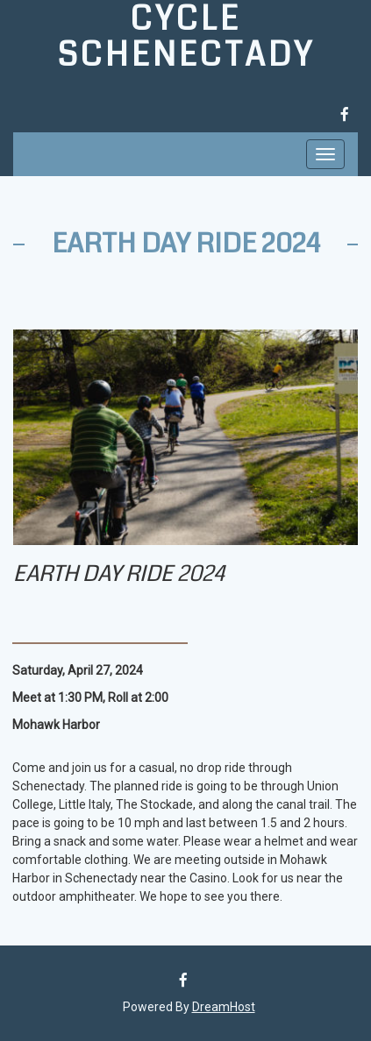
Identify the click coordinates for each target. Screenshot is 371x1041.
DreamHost (223, 1007)
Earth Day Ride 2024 (186, 243)
